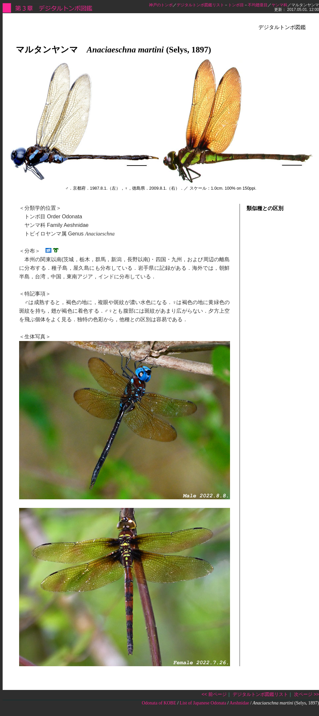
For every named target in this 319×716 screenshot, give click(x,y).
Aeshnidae (239, 702)
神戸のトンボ (161, 5)
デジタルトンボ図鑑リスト (200, 5)
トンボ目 (236, 5)
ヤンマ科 (279, 5)
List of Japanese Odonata (203, 702)
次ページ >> (306, 694)
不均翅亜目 (258, 5)
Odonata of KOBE (159, 702)
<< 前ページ (214, 694)
